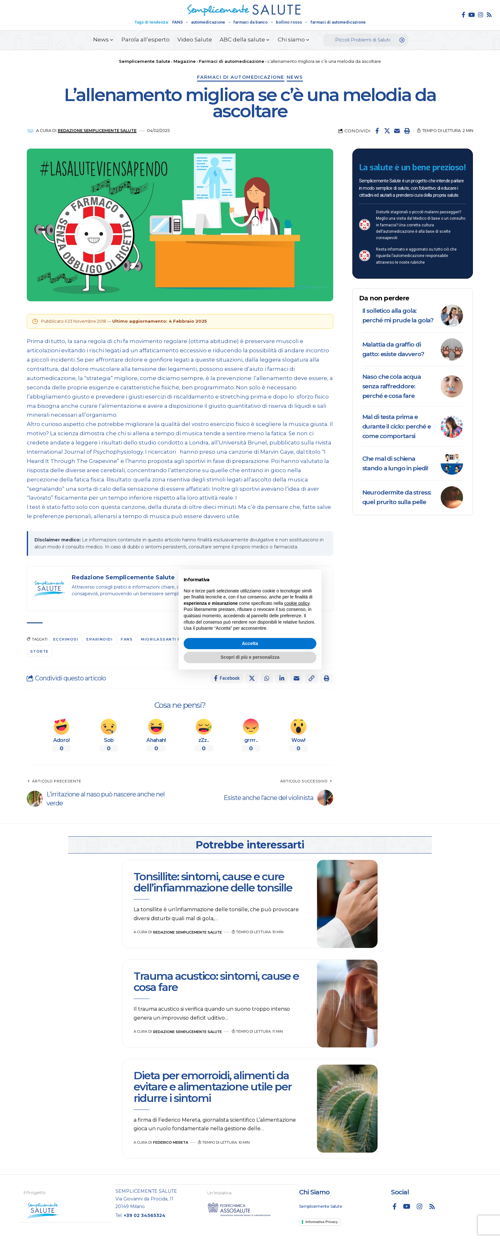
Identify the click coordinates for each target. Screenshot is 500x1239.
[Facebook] (463, 14)
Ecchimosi (65, 639)
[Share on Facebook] (377, 131)
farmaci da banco (250, 22)
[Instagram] (480, 14)
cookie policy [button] (296, 603)
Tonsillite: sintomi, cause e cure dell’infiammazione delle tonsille (214, 882)
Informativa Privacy (321, 1222)
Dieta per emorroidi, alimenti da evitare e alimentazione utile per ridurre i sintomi (212, 1087)
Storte (39, 651)
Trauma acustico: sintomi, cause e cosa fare (216, 981)
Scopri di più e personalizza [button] (250, 657)
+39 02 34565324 (144, 1215)
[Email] (397, 131)
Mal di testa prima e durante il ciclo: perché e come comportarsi (396, 426)
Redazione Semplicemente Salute (98, 130)
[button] (406, 131)
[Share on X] (387, 131)
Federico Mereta (170, 1142)
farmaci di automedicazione (338, 22)
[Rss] (489, 14)
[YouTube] (471, 14)
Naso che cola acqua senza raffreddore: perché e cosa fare (391, 386)
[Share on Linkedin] (281, 678)
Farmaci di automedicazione (240, 77)
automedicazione (208, 22)
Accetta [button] (250, 643)
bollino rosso (289, 22)
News (295, 77)
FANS (177, 22)
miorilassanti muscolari (173, 639)
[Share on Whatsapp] (266, 678)
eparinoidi (100, 639)
